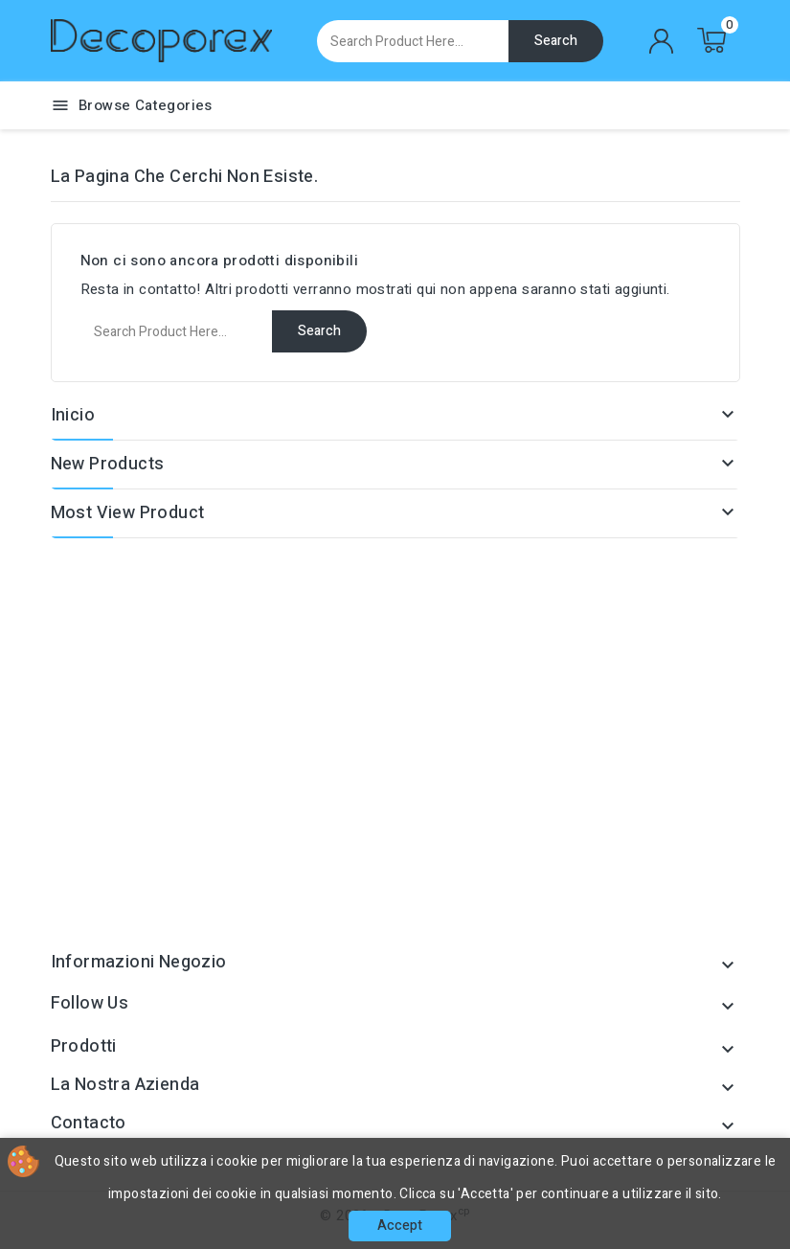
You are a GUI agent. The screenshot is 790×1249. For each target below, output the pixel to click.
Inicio (73, 415)
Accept (399, 1225)
